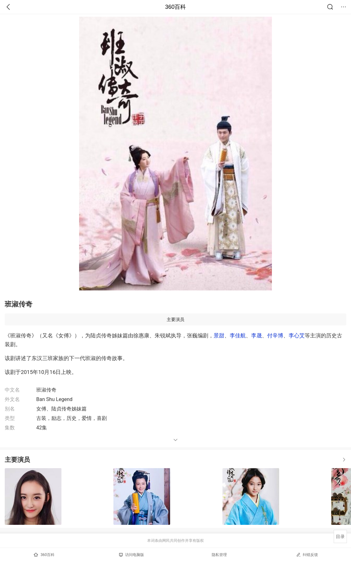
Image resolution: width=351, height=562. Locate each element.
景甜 (219, 335)
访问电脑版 (131, 555)
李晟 (256, 335)
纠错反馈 (307, 554)
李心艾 (297, 335)
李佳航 (238, 335)
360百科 (175, 7)
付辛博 (275, 335)
